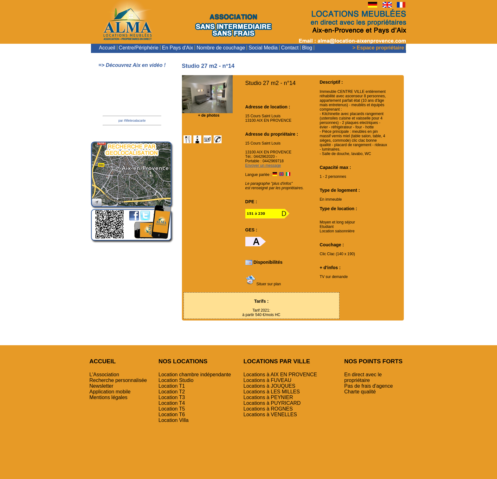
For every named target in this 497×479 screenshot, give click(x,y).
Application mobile (110, 391)
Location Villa (173, 420)
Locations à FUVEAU (267, 380)
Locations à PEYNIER (268, 397)
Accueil (107, 47)
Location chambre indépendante (194, 374)
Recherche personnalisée (118, 380)
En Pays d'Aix (177, 47)
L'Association (104, 374)
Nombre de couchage (221, 47)
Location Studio (175, 380)
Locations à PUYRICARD (272, 403)
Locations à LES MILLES (271, 391)
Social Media (263, 47)
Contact (290, 47)
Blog (307, 47)
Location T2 (171, 391)
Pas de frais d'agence (368, 386)
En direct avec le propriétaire (363, 377)
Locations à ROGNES (268, 408)
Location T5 (171, 408)
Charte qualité (360, 391)
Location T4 (171, 403)
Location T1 (171, 386)
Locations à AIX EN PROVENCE (280, 374)
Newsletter (101, 386)
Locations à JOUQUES (269, 386)
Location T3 (171, 397)
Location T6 (171, 414)
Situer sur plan (263, 284)
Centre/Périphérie (138, 47)
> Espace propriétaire (378, 47)
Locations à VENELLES (270, 414)
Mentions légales (108, 397)
